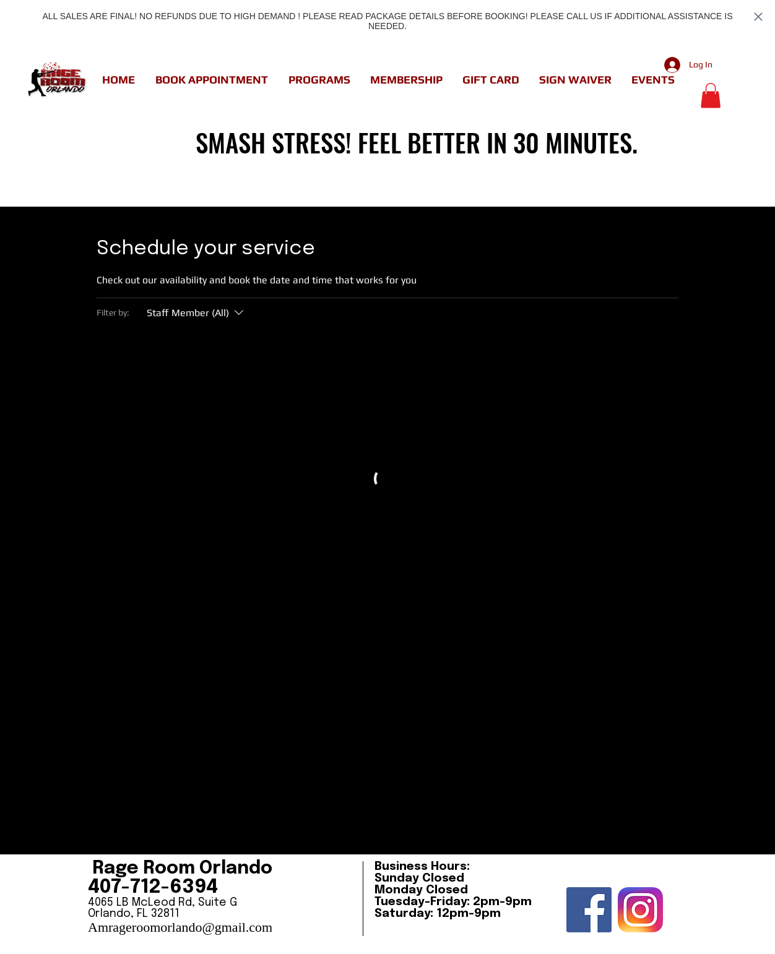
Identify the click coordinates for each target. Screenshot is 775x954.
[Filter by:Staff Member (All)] (196, 313)
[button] (211, 80)
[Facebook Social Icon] (589, 909)
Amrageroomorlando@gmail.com (180, 927)
